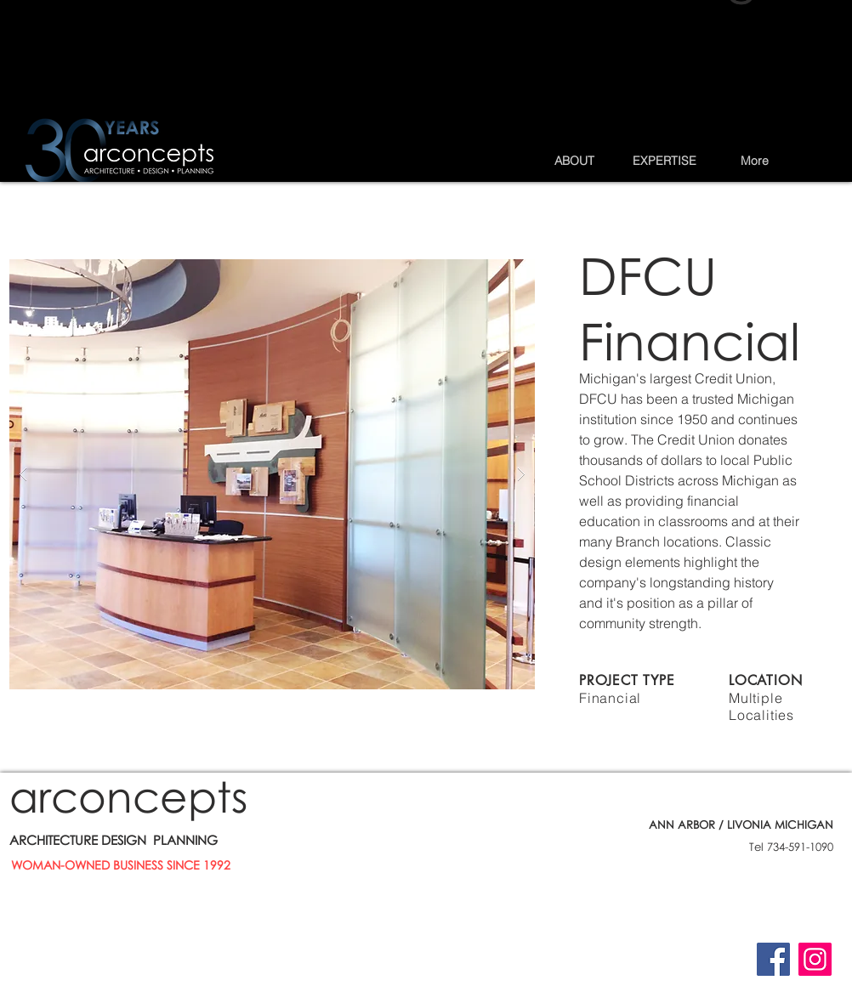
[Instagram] (815, 959)
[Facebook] (773, 959)
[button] (574, 160)
